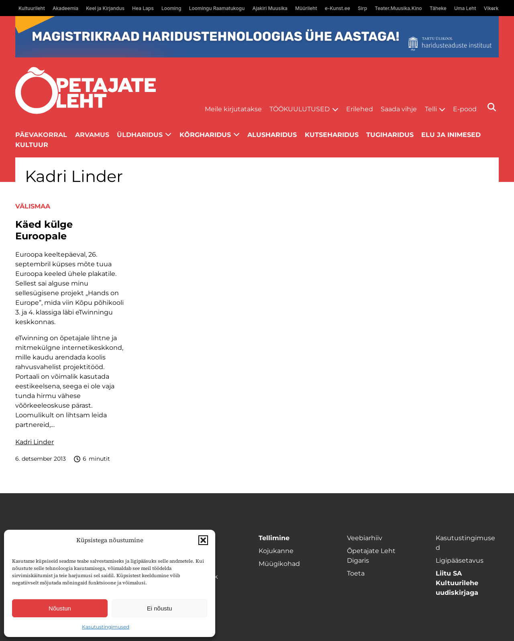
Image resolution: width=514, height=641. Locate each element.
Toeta (356, 573)
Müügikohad (279, 564)
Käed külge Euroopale (44, 230)
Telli (431, 109)
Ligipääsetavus (459, 560)
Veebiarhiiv (364, 538)
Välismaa (32, 206)
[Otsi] (492, 107)
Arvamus (92, 135)
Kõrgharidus (205, 135)
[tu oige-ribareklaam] (256, 36)
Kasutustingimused (105, 627)
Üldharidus (140, 135)
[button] (203, 540)
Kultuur (31, 145)
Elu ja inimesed (451, 135)
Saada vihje (399, 109)
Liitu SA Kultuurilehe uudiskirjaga (457, 583)
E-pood (465, 109)
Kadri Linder (34, 442)
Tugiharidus (390, 135)
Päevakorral (41, 135)
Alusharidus (272, 135)
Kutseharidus (332, 135)
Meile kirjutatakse (233, 109)
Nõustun (60, 608)
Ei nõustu (159, 608)
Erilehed (359, 109)
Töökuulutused (299, 109)
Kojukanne (276, 551)
